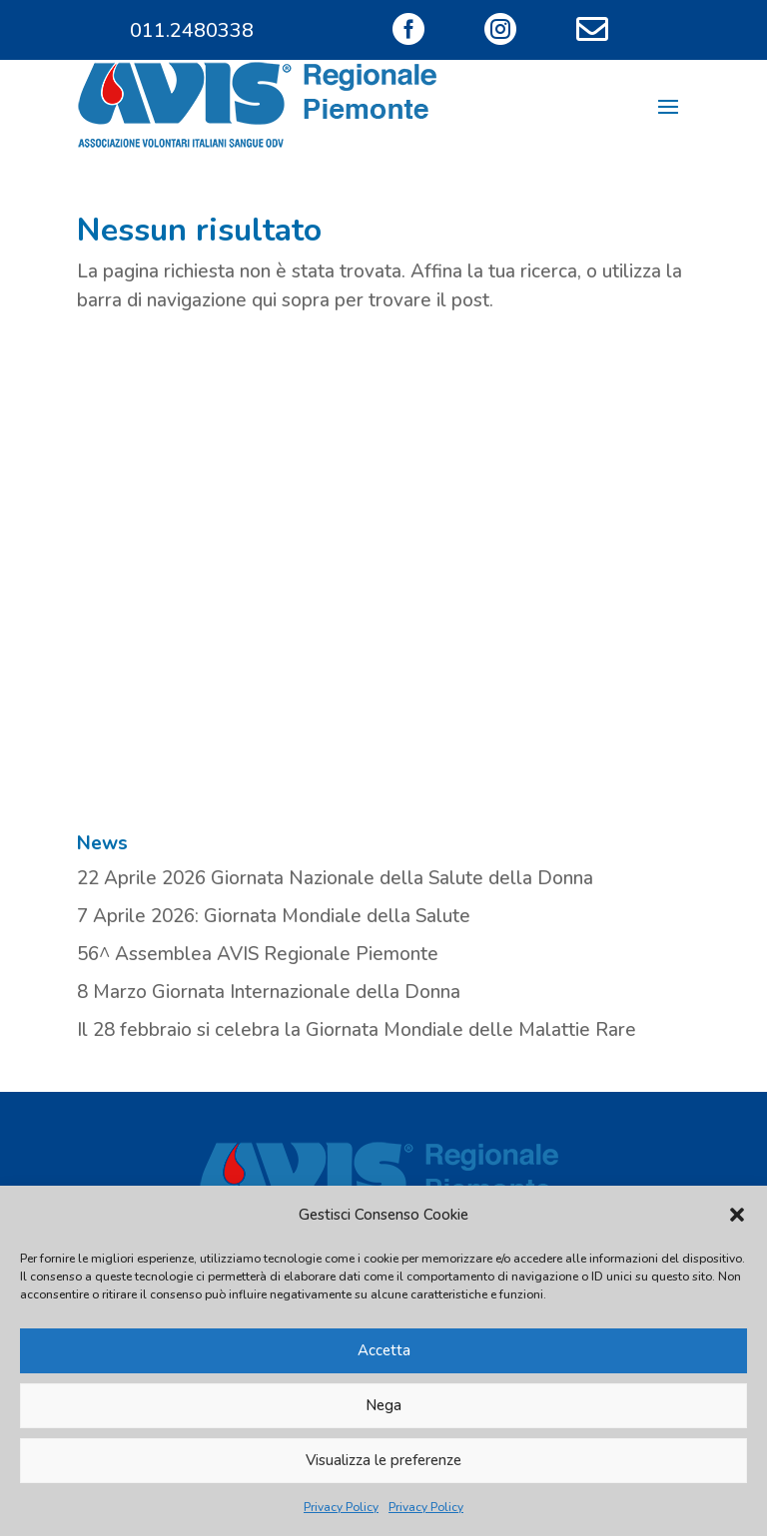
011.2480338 (192, 30)
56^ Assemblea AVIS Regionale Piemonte (257, 954)
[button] (737, 1215)
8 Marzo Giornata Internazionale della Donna (268, 992)
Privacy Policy (341, 1507)
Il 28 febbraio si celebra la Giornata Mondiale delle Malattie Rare (356, 1030)
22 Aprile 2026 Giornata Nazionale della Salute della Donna (335, 878)
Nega (383, 1405)
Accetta (384, 1350)
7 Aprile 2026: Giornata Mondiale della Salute (273, 916)
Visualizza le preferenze (383, 1460)
